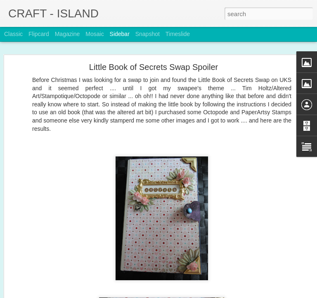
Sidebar (120, 34)
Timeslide (178, 34)
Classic (13, 34)
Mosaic (94, 34)
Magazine (67, 34)
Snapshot (147, 34)
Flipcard (38, 34)
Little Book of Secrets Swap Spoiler (153, 67)
